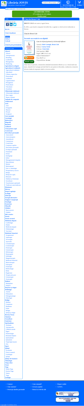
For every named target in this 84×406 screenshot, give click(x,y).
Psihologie (8, 289)
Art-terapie (9, 239)
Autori (7, 37)
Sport (7, 346)
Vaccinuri (9, 231)
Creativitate (9, 143)
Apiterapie (9, 237)
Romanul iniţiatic (11, 336)
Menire (8, 164)
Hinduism (9, 306)
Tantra (8, 373)
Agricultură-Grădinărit (12, 68)
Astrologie (8, 118)
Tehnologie (8, 361)
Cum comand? (37, 384)
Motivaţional (10, 166)
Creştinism (9, 304)
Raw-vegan (9, 95)
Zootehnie (9, 89)
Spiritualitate (9, 323)
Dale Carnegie (46, 44)
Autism (8, 292)
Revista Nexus (9, 315)
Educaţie (8, 195)
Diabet (8, 225)
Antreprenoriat (10, 55)
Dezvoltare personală (12, 133)
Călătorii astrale (10, 329)
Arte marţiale (9, 116)
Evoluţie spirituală (11, 149)
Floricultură (9, 76)
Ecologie (8, 193)
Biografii (8, 122)
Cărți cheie (45, 49)
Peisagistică (9, 82)
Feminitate (9, 152)
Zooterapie (9, 279)
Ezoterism (8, 204)
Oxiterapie (9, 266)
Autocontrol (9, 135)
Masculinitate (10, 162)
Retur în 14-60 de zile (39, 389)
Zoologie (8, 377)
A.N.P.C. (60, 387)
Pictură (8, 112)
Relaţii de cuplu (10, 174)
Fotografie (9, 108)
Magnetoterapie (10, 258)
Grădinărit (9, 78)
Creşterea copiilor (11, 145)
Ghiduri (7, 208)
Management (10, 62)
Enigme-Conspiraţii (11, 200)
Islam (7, 308)
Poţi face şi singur (11, 287)
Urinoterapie (9, 277)
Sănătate (8, 317)
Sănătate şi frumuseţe (12, 179)
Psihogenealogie (11, 296)
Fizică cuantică (10, 352)
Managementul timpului (13, 160)
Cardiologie (9, 223)
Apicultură (9, 72)
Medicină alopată (10, 220)
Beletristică (8, 120)
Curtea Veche (46, 47)
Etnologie (8, 202)
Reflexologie (10, 269)
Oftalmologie (10, 229)
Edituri (7, 39)
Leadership (9, 60)
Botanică (8, 124)
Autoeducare (9, 139)
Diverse (7, 189)
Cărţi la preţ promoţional (13, 45)
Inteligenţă (9, 156)
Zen (7, 344)
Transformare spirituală (13, 183)
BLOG (7, 29)
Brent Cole (55, 44)
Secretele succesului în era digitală (36, 38)
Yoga (6, 367)
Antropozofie (10, 327)
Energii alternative (11, 197)
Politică (7, 281)
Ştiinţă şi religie (10, 312)
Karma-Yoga (9, 371)
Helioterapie (9, 252)
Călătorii (8, 126)
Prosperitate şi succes (12, 170)
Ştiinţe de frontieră (11, 359)
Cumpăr (30, 58)
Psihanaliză (9, 294)
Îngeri (7, 331)
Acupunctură (10, 235)
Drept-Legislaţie (10, 191)
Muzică (8, 110)
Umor (7, 365)
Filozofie (8, 206)
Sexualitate (8, 319)
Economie (9, 350)
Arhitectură (9, 101)
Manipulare (9, 283)
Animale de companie (12, 99)
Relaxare (8, 177)
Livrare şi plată (37, 387)
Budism (8, 302)
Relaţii (8, 172)
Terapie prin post (11, 275)
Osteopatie (9, 264)
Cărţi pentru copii (11, 129)
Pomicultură (9, 85)
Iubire (7, 158)
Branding (8, 57)
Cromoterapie (10, 246)
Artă (6, 103)
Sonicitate (8, 321)
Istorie (7, 216)
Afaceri (7, 51)
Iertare (8, 154)
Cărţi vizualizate (10, 33)
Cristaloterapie (10, 244)
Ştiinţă (7, 348)
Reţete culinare (10, 97)
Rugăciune (9, 273)
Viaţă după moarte (11, 342)
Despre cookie (61, 384)
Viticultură (9, 87)
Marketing (9, 64)
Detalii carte (29, 61)
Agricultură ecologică (12, 66)
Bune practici (10, 210)
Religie (7, 300)
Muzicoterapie (10, 262)
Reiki (7, 271)
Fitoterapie (9, 248)
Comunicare (9, 141)
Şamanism (9, 340)
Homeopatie (9, 254)
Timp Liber (9, 363)
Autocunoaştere (10, 137)
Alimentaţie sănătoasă (12, 91)
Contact (10, 384)
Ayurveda (9, 241)
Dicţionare (8, 187)
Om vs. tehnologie (11, 168)
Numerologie (10, 333)
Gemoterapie (10, 250)
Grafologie (9, 354)
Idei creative (9, 214)
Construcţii (8, 131)
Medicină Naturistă (11, 233)
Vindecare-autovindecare (13, 185)
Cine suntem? (11, 387)
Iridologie (9, 256)
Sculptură (9, 114)
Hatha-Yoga (9, 369)
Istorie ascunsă (10, 218)
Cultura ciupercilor (11, 74)
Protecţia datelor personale (16, 389)
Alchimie (8, 325)
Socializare (9, 181)
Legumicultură (10, 80)
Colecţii (7, 41)
